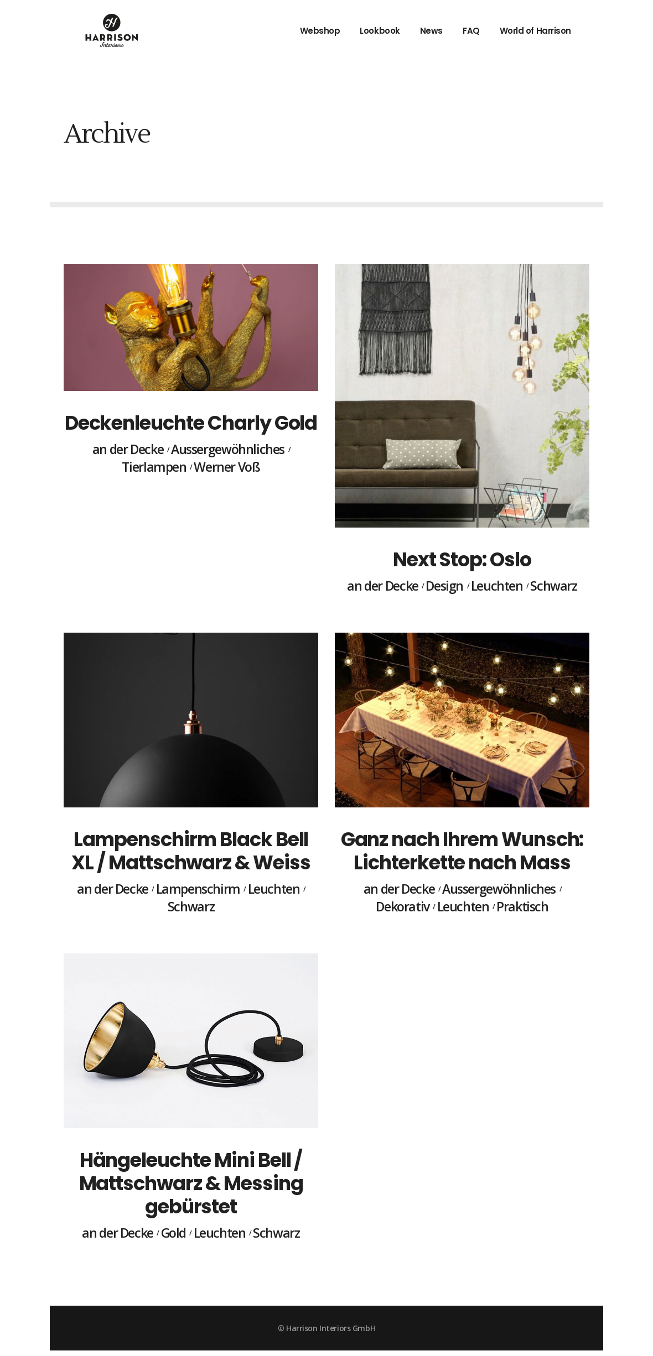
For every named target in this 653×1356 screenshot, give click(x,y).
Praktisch (522, 907)
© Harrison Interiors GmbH (326, 1328)
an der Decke (127, 449)
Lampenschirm (198, 889)
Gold (173, 1233)
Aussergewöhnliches (227, 449)
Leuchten (497, 586)
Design (444, 586)
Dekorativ (402, 907)
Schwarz (553, 586)
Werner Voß (227, 467)
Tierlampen (154, 467)
